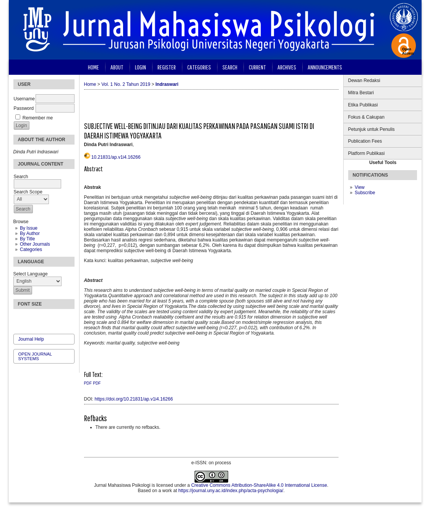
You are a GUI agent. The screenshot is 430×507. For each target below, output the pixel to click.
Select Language (30, 274)
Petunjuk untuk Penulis (371, 129)
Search (229, 67)
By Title (27, 238)
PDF (88, 383)
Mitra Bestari (361, 92)
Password (24, 108)
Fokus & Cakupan (366, 117)
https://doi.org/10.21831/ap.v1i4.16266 (134, 399)
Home (93, 67)
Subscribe (365, 192)
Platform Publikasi (366, 153)
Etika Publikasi (363, 105)
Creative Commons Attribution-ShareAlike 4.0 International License (259, 485)
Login (140, 67)
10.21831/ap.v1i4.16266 (116, 157)
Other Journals (35, 244)
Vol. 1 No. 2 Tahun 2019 (125, 84)
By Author (30, 233)
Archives (286, 67)
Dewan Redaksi (364, 80)
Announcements (325, 67)
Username (24, 98)
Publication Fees (365, 141)
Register (166, 67)
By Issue (28, 228)
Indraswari (167, 84)
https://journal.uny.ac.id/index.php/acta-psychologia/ (231, 490)
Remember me (38, 118)
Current (257, 67)
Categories (31, 249)
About (116, 67)
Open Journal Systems (35, 356)
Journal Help (31, 339)
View (360, 187)
